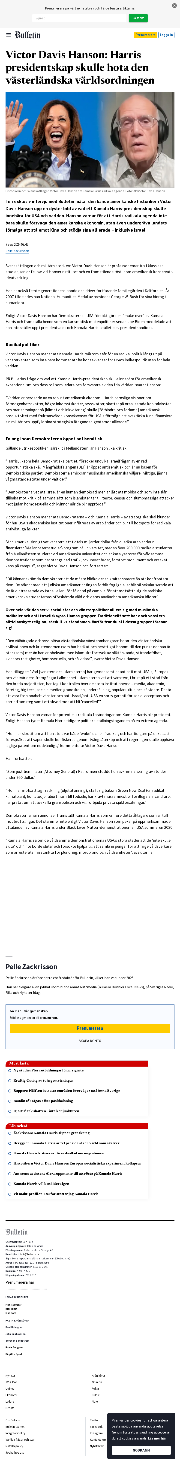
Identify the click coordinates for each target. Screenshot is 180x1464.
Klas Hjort (12, 1308)
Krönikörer (98, 1376)
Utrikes (10, 1389)
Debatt (10, 1408)
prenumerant (48, 1018)
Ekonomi (11, 1395)
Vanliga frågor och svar (20, 1440)
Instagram (96, 1433)
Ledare (10, 1402)
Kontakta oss (98, 1440)
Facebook (96, 1427)
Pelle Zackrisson (17, 251)
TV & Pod (12, 1382)
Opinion (97, 1382)
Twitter (94, 1420)
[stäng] (174, 5)
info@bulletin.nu (29, 1254)
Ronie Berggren (14, 1347)
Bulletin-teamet (15, 1427)
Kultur (95, 1395)
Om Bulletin (13, 1420)
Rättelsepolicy (14, 1446)
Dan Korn (11, 1313)
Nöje (95, 1402)
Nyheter (10, 1376)
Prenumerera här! (20, 1282)
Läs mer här (157, 1438)
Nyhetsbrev (97, 1446)
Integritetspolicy (15, 1433)
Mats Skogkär (13, 1304)
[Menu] (9, 35)
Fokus (95, 1389)
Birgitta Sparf (14, 1354)
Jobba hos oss (15, 1453)
